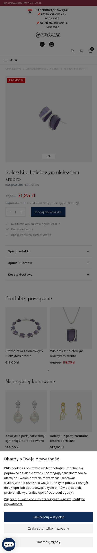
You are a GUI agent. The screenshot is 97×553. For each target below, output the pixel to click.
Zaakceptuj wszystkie (48, 517)
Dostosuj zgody (48, 542)
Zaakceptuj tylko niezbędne (48, 528)
